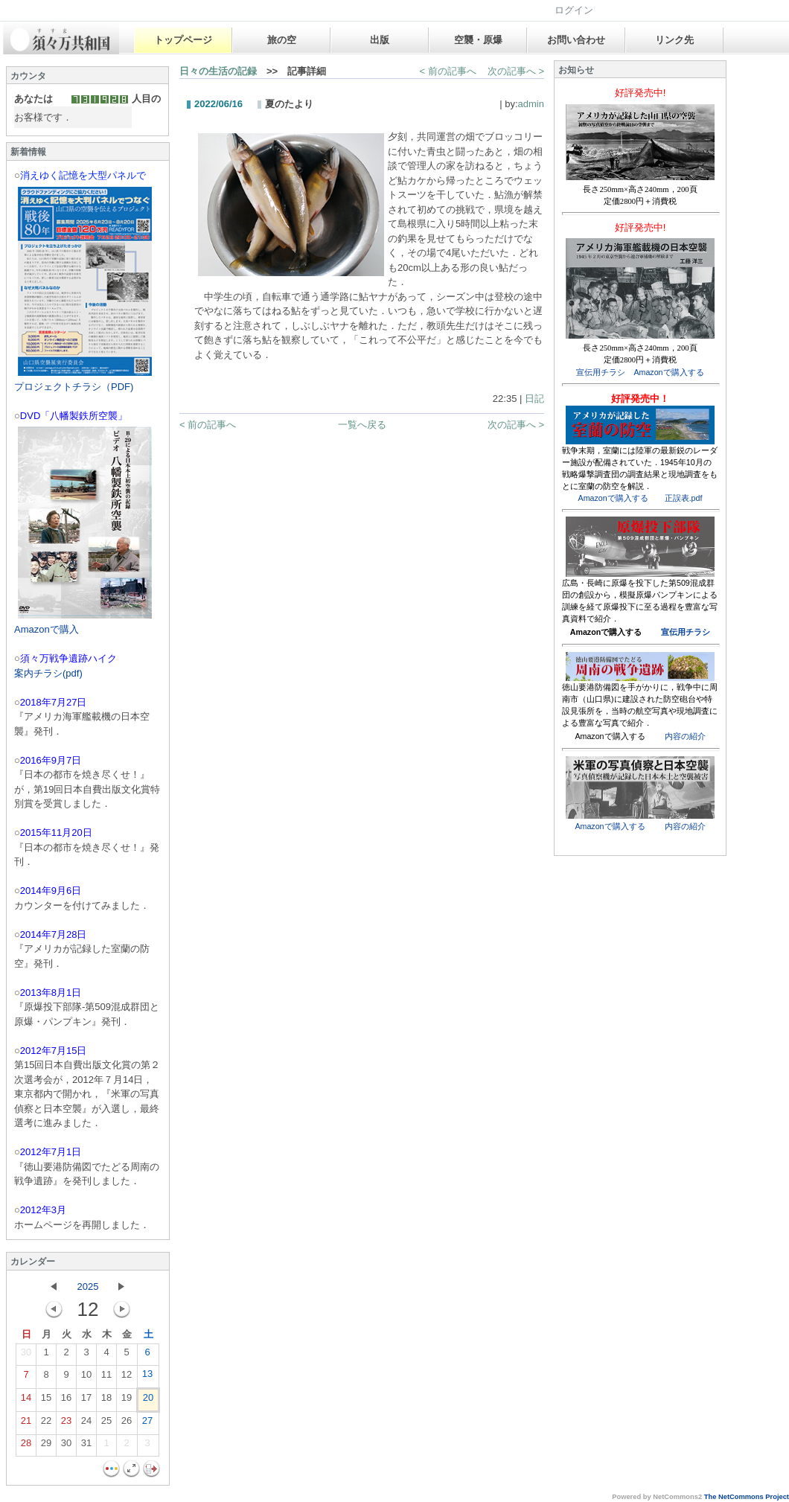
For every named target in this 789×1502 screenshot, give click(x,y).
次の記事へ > (516, 71)
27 (147, 1424)
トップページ (183, 39)
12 (126, 1378)
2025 (88, 1286)
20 (148, 1401)
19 (126, 1401)
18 (106, 1401)
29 (46, 1446)
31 (86, 1446)
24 (86, 1424)
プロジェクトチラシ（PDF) (73, 386)
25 (106, 1424)
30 (26, 1355)
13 (147, 1377)
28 (26, 1446)
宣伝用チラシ (600, 372)
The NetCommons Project (746, 1497)
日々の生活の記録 (218, 71)
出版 (379, 39)
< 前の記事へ (448, 71)
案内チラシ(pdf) (48, 673)
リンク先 (674, 39)
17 (86, 1401)
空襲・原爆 (478, 39)
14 (26, 1401)
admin (531, 103)
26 (126, 1424)
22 (46, 1424)
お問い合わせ (576, 39)
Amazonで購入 (46, 629)
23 (66, 1424)
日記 (534, 398)
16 (66, 1401)
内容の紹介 (685, 736)
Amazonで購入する (668, 372)
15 (46, 1401)
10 (86, 1378)
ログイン (574, 10)
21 (26, 1424)
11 (106, 1378)
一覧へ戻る (362, 424)
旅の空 (281, 39)
